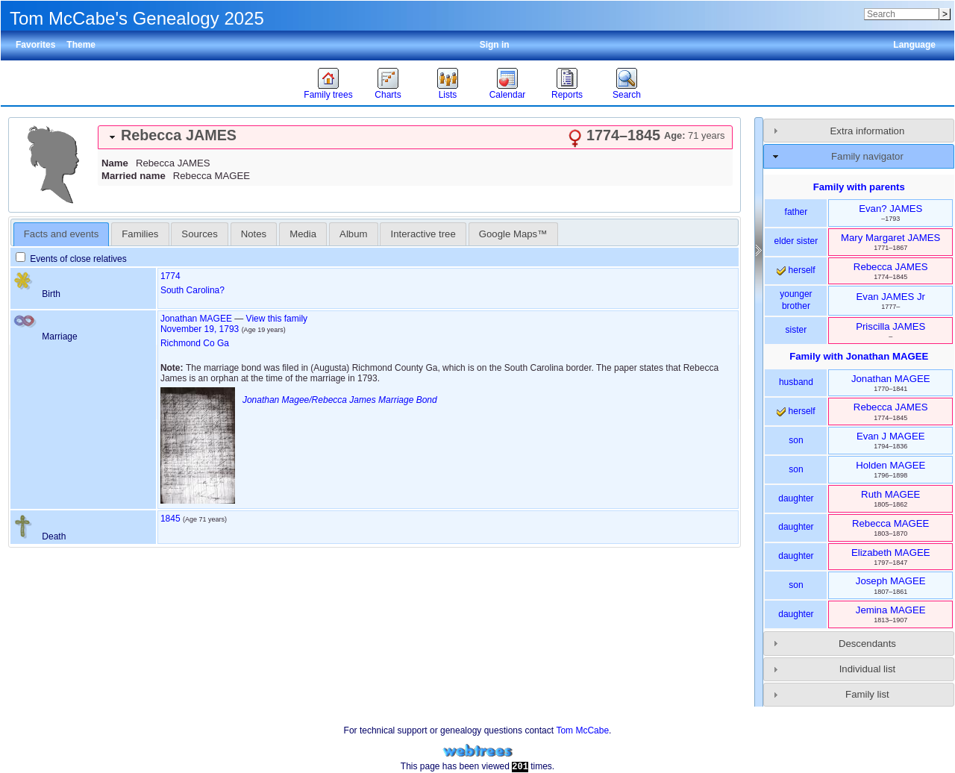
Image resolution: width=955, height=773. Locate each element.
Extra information (867, 131)
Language (914, 45)
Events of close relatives (71, 259)
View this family (276, 318)
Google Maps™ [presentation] (513, 234)
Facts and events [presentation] (61, 234)
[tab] (415, 137)
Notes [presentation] (253, 234)
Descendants (867, 643)
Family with (858, 356)
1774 (170, 276)
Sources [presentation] (199, 234)
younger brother (796, 300)
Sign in (495, 45)
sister (796, 330)
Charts (388, 95)
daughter (795, 498)
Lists (448, 95)
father (796, 212)
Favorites (35, 45)
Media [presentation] (302, 234)
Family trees (328, 95)
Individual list (867, 669)
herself (796, 270)
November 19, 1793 (199, 329)
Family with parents (859, 187)
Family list (867, 694)
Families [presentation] (140, 234)
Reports (567, 95)
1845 (170, 518)
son (796, 440)
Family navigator (867, 156)
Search (627, 95)
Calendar (507, 95)
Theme (81, 45)
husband (796, 382)
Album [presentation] (353, 234)
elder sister (796, 241)
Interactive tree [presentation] (423, 234)
